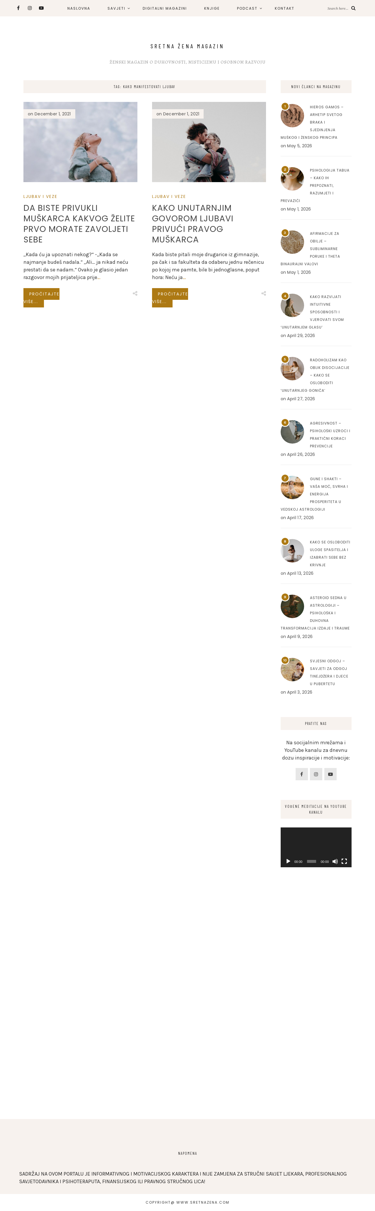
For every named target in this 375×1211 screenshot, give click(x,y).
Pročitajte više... (41, 298)
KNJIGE (212, 8)
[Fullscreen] (344, 861)
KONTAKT (284, 8)
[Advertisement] (316, 1013)
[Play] (288, 861)
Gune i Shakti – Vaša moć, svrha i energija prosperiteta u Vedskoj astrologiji (314, 494)
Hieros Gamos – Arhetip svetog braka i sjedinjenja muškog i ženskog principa (312, 122)
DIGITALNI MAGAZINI (165, 8)
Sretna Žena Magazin (187, 45)
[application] (316, 847)
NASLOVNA (78, 8)
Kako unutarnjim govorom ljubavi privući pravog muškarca (192, 223)
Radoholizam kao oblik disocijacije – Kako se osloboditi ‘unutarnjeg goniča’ (315, 375)
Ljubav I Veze (40, 196)
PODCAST (247, 8)
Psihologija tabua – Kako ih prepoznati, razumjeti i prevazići (315, 185)
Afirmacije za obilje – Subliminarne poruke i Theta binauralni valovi (310, 248)
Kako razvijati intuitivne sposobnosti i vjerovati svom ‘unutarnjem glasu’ (312, 312)
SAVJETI (116, 8)
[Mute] (335, 861)
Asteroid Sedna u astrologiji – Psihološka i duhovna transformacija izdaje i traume (315, 613)
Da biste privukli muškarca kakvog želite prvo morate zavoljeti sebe (79, 223)
